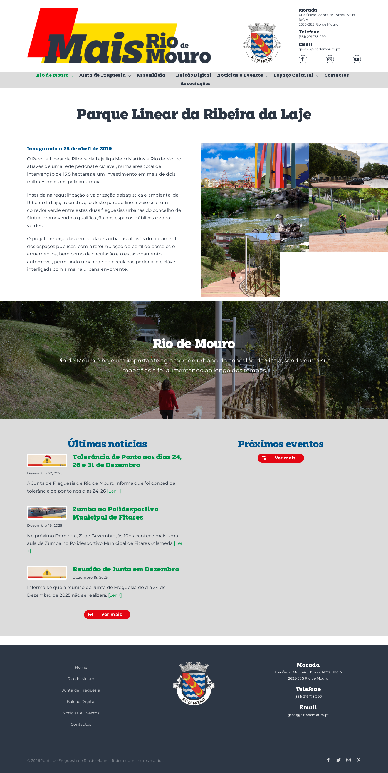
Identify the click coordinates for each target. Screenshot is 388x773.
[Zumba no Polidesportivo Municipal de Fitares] (47, 512)
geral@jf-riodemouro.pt (319, 49)
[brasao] (262, 43)
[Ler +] (114, 491)
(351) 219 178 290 (312, 36)
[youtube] (357, 59)
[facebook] (303, 59)
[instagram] (330, 59)
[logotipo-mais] (127, 47)
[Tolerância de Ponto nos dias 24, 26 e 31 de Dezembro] (47, 460)
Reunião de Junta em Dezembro (126, 569)
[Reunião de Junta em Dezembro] (47, 572)
